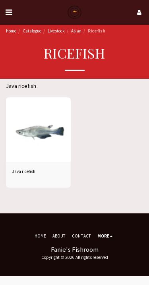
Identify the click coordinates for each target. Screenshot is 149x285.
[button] (8, 12)
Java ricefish (23, 171)
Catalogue (32, 31)
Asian (76, 31)
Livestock (56, 31)
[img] (38, 129)
